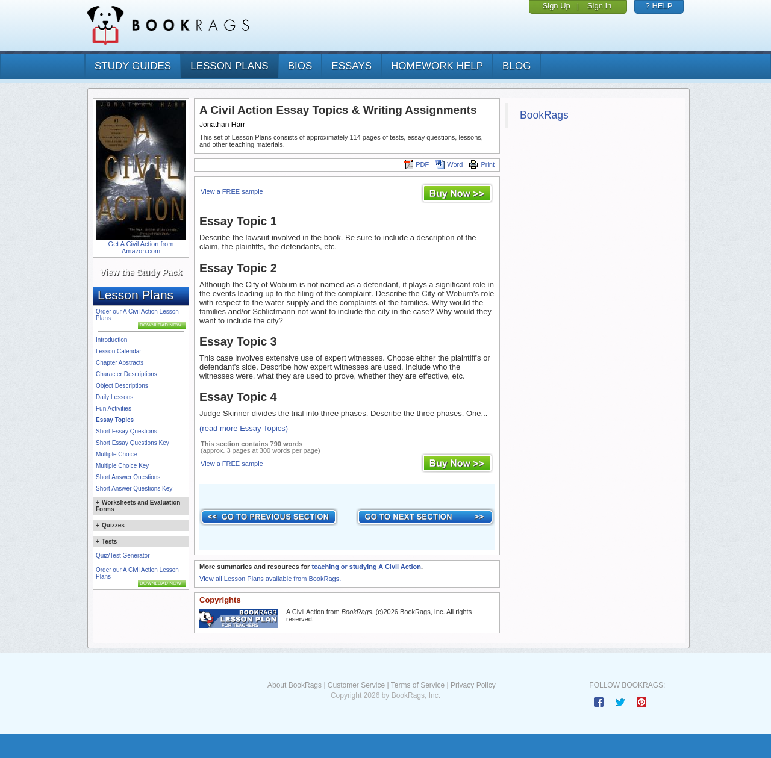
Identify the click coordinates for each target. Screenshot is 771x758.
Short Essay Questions (126, 431)
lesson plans (229, 66)
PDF (416, 164)
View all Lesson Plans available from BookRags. (270, 578)
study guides (133, 66)
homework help (437, 66)
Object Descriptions (122, 385)
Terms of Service (418, 685)
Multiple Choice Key (122, 465)
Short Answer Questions (128, 477)
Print (482, 164)
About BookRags (294, 685)
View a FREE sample (232, 191)
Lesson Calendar (119, 351)
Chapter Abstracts (119, 362)
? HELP (659, 5)
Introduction (111, 340)
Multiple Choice (116, 454)
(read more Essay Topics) (243, 428)
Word (449, 164)
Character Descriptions (126, 374)
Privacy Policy (473, 685)
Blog (516, 66)
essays (351, 66)
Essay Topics (115, 420)
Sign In (599, 5)
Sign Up (556, 5)
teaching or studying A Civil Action (366, 566)
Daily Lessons (114, 397)
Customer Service (356, 685)
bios (300, 66)
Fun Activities (113, 408)
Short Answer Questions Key (134, 488)
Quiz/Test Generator (122, 555)
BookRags (544, 115)
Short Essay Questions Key (132, 443)
